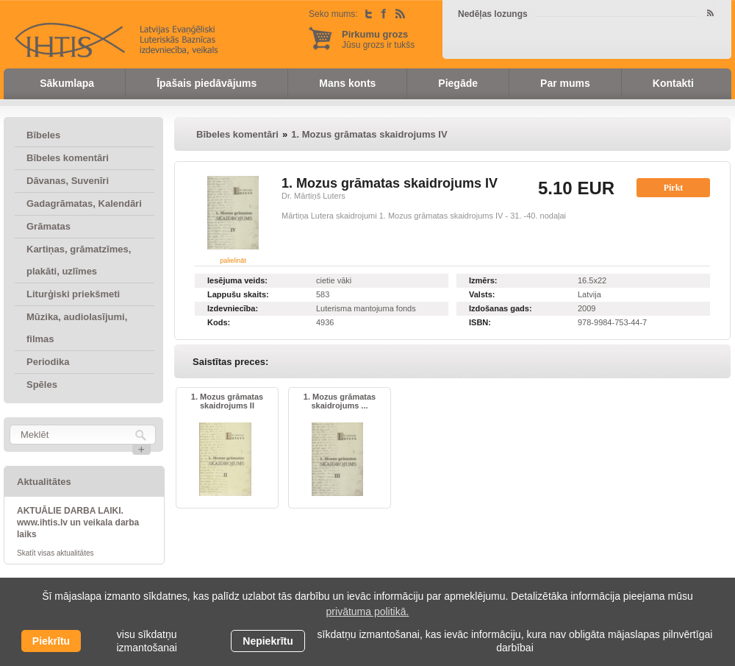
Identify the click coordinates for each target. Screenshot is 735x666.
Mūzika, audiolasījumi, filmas (76, 327)
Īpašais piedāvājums (207, 83)
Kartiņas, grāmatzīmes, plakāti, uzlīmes (78, 260)
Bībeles (43, 135)
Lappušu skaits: (238, 294)
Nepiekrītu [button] (268, 641)
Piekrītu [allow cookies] (51, 641)
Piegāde (458, 83)
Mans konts (347, 83)
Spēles (41, 384)
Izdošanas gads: (500, 308)
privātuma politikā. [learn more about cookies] (367, 611)
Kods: (218, 322)
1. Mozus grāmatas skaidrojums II (227, 401)
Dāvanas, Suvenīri (67, 180)
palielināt (233, 260)
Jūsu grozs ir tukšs (378, 39)
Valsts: (482, 294)
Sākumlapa (67, 83)
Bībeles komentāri (67, 157)
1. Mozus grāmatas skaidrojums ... (340, 401)
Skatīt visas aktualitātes (55, 553)
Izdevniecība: (232, 308)
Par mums (565, 83)
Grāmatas (48, 226)
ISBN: (480, 322)
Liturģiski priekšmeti (73, 294)
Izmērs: (483, 280)
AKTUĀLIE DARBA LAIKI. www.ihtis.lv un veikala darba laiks (78, 522)
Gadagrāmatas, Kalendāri (84, 203)
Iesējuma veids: (237, 280)
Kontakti (673, 83)
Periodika (48, 361)
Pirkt (674, 188)
